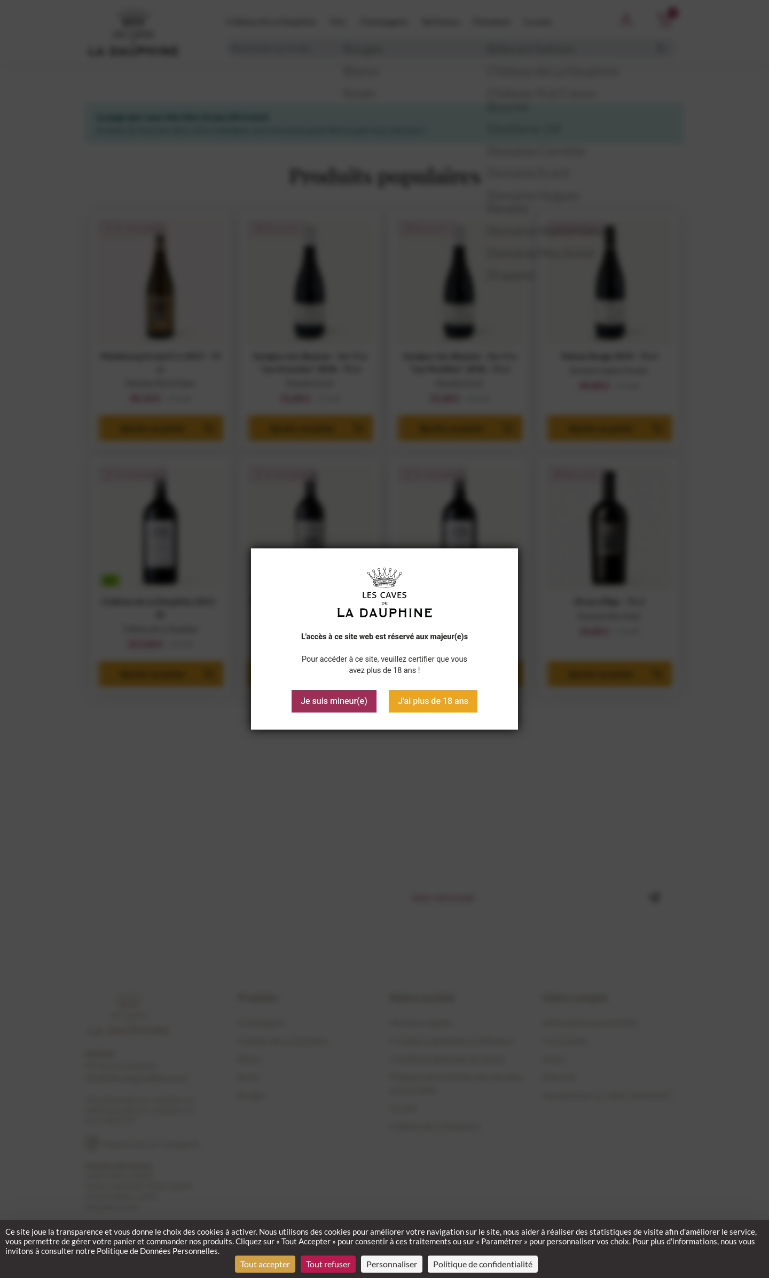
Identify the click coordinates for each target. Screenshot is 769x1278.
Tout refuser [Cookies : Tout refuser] (328, 1264)
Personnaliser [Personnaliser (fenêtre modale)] (391, 1264)
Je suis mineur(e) (334, 701)
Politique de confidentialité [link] (482, 1264)
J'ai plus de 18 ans (433, 701)
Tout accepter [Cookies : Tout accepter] (265, 1264)
